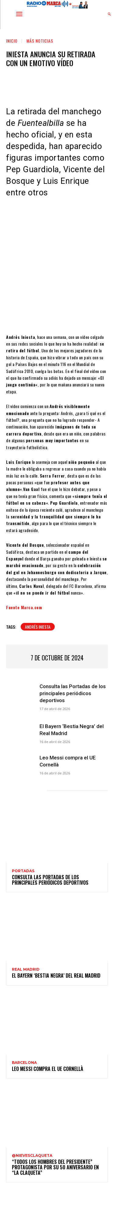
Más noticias (39, 40)
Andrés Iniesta (37, 627)
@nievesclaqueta (32, 1155)
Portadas (23, 871)
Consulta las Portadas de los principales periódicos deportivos (73, 693)
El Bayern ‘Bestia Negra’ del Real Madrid (56, 975)
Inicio (12, 40)
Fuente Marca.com (24, 607)
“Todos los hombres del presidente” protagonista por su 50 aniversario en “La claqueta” (55, 1167)
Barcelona (24, 1062)
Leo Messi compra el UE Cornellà (47, 1068)
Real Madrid (26, 969)
